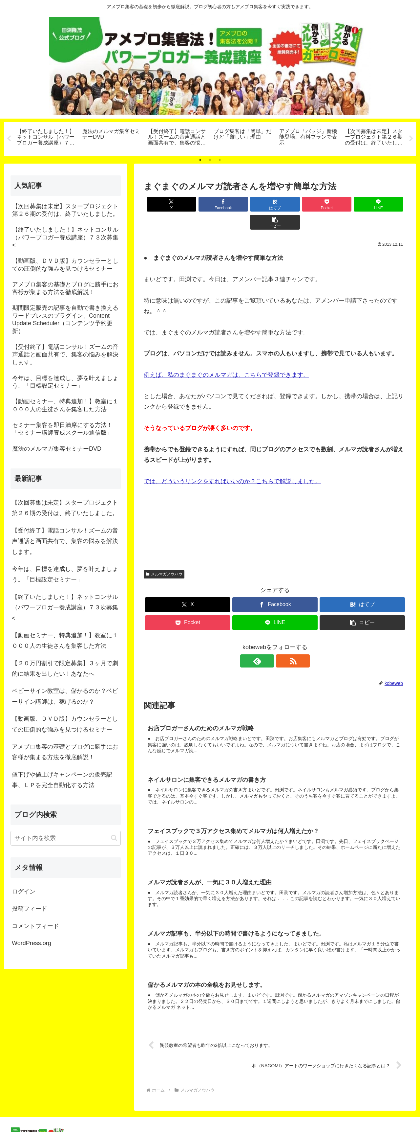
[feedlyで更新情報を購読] (267, 642)
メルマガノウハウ (164, 556)
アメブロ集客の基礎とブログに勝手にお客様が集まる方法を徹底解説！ (65, 751)
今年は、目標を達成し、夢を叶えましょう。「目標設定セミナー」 (65, 574)
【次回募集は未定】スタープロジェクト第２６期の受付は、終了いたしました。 (65, 507)
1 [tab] (200, 160)
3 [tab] (220, 160)
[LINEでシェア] (341, 204)
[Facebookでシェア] (209, 204)
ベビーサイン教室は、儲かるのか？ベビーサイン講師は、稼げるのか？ (65, 696)
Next (411, 138)
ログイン (23, 891)
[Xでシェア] (165, 204)
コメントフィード (35, 926)
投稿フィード (29, 908)
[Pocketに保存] (297, 204)
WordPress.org (31, 943)
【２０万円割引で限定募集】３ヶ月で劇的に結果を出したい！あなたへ (65, 668)
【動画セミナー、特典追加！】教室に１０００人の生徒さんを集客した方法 (65, 640)
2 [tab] (210, 160)
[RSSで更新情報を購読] (282, 642)
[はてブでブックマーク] (253, 204)
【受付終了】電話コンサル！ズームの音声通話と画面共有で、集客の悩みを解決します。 (65, 541)
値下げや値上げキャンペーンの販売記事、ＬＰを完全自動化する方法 (62, 779)
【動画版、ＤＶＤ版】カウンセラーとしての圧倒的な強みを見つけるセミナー (65, 724)
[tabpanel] (46, 137)
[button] (385, 204)
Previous (9, 138)
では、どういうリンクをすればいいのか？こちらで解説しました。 (232, 463)
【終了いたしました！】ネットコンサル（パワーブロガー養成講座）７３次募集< (65, 608)
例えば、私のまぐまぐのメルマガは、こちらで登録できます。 (226, 356)
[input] (65, 838)
